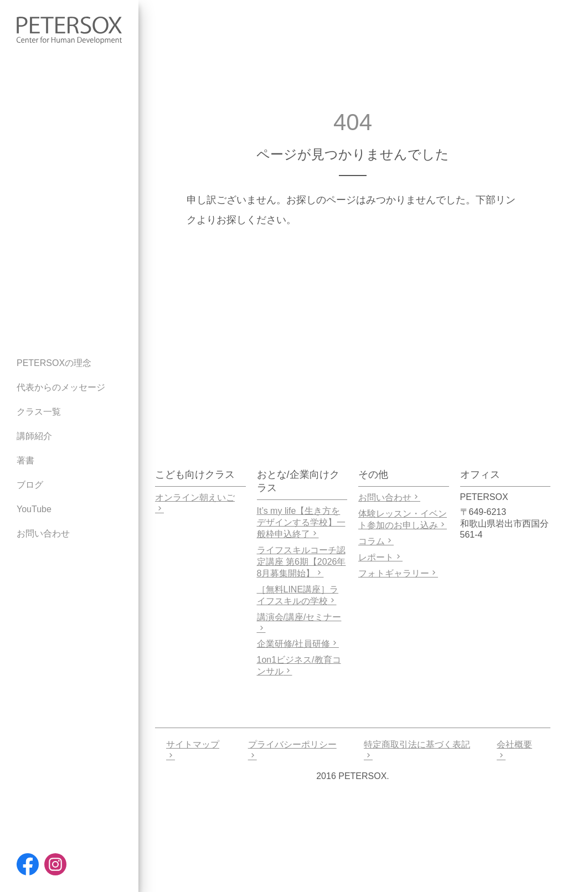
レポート (380, 557)
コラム (376, 541)
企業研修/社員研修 (298, 643)
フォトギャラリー (398, 573)
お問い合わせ (389, 497)
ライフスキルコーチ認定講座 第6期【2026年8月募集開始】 (301, 561)
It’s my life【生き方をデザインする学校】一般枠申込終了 (301, 522)
